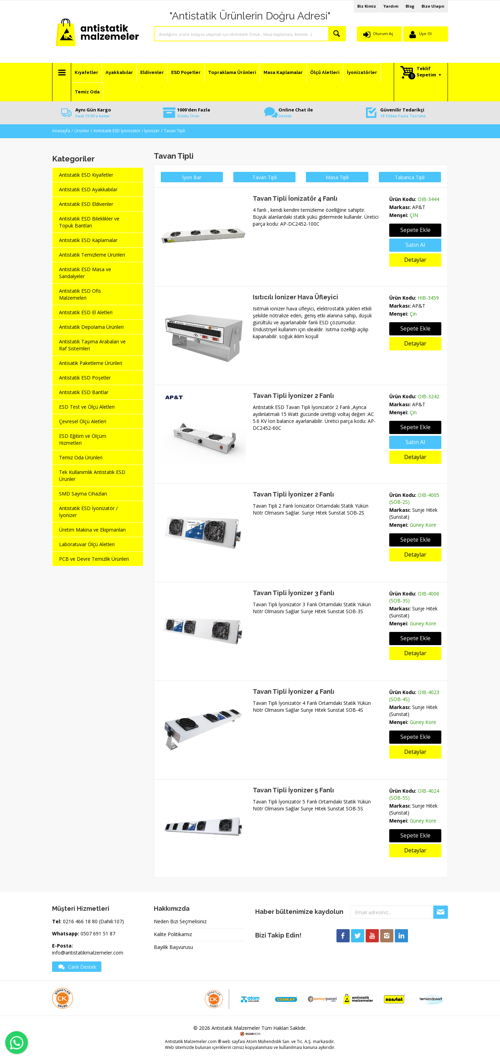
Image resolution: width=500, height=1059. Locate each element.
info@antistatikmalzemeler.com (87, 952)
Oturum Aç (383, 33)
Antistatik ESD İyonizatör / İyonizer (126, 131)
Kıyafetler (86, 72)
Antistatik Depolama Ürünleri (91, 327)
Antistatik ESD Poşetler (85, 377)
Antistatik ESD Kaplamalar (88, 240)
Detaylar (415, 260)
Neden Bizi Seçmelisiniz (180, 921)
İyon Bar (191, 177)
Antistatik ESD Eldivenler (86, 204)
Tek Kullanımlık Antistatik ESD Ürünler (92, 475)
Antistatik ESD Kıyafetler (86, 175)
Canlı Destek (76, 966)
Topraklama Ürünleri (232, 72)
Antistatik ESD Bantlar (83, 392)
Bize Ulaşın (433, 6)
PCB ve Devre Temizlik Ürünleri (94, 559)
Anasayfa (61, 131)
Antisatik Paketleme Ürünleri (90, 363)
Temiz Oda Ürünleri (80, 457)
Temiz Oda (87, 91)
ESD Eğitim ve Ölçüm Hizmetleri (82, 439)
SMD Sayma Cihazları (83, 493)
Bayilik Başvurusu (173, 947)
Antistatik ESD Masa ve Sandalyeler (85, 273)
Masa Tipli (337, 177)
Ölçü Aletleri (325, 72)
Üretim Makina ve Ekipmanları (92, 529)
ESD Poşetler (186, 72)
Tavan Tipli (174, 131)
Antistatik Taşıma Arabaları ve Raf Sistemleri (92, 345)
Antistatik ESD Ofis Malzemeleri (80, 294)
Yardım (390, 6)
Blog (410, 6)
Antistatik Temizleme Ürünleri (92, 254)
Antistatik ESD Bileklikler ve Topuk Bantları (89, 222)
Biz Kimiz (366, 6)
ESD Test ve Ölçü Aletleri (87, 406)
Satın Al (415, 442)
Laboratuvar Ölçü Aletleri (87, 544)
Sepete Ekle (415, 230)
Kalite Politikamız (173, 934)
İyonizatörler (362, 72)
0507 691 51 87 (98, 933)
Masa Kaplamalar (283, 72)
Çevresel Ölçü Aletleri (82, 421)
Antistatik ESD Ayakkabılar (88, 189)
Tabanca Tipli (410, 177)
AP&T (418, 207)
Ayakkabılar (119, 72)
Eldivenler (152, 72)
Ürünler (81, 131)
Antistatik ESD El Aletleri (85, 312)
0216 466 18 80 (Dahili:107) (93, 921)
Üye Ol (425, 33)
